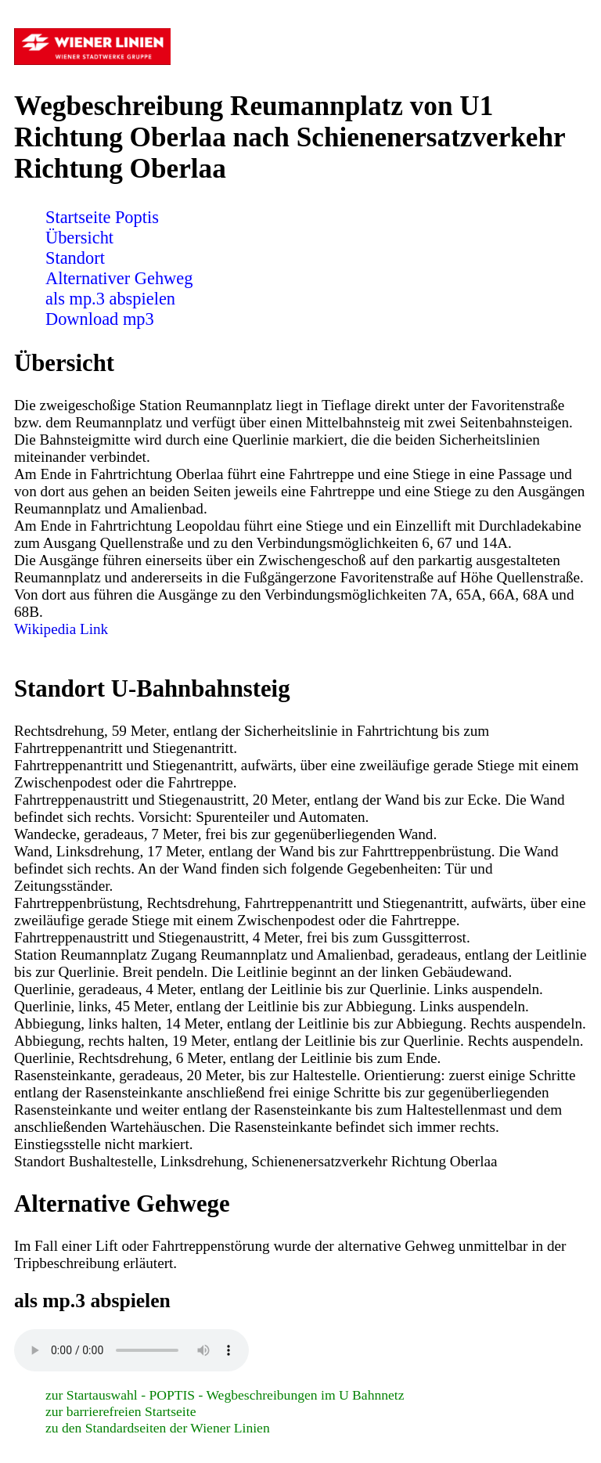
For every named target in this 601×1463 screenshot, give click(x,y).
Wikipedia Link (61, 629)
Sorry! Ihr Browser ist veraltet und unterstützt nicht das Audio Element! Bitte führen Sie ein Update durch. (131, 1350)
